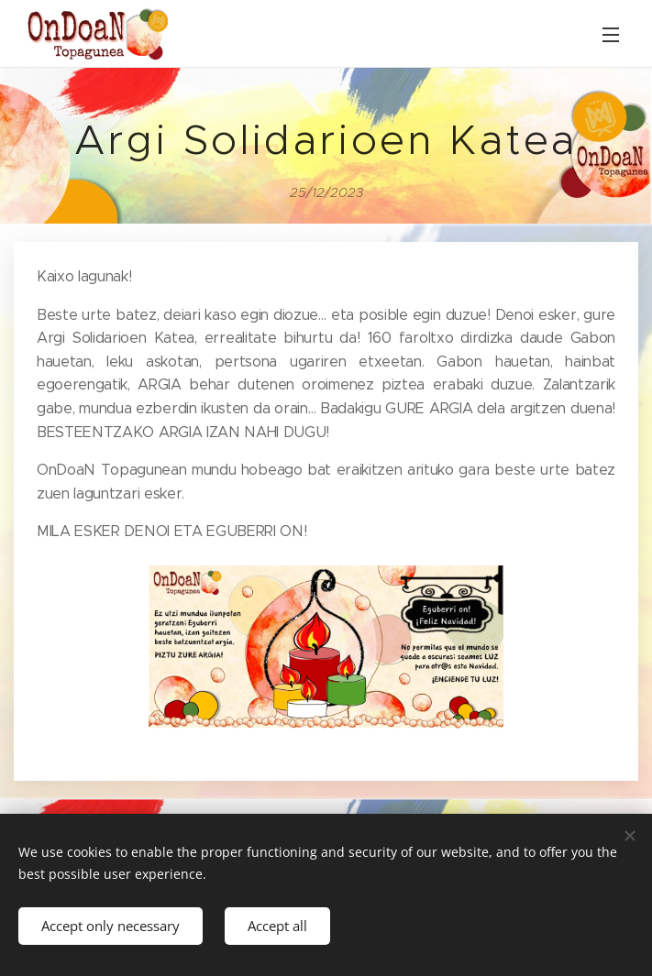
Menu (610, 35)
